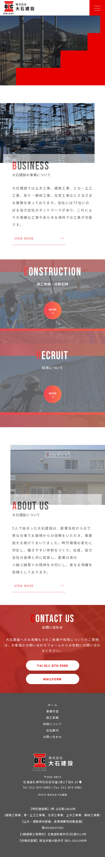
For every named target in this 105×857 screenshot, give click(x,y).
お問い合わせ (52, 737)
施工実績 (52, 717)
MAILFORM (52, 679)
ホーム (52, 705)
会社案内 (52, 730)
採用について (52, 724)
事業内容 (52, 711)
